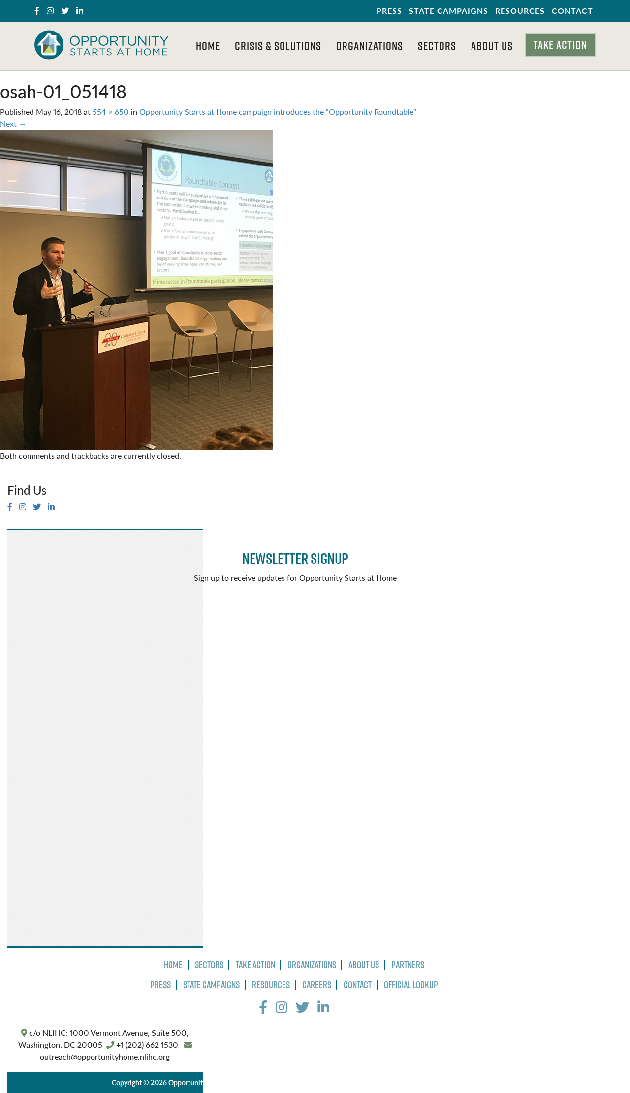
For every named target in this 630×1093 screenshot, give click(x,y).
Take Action (560, 44)
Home (208, 45)
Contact (572, 10)
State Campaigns (448, 10)
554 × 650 (111, 111)
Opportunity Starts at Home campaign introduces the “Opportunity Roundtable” (277, 111)
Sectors (437, 45)
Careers (316, 985)
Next (13, 123)
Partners (407, 965)
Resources (520, 10)
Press (389, 10)
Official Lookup (411, 985)
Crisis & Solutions (278, 45)
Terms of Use (331, 1082)
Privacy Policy (282, 1082)
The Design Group (452, 1082)
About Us (492, 45)
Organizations (369, 45)
